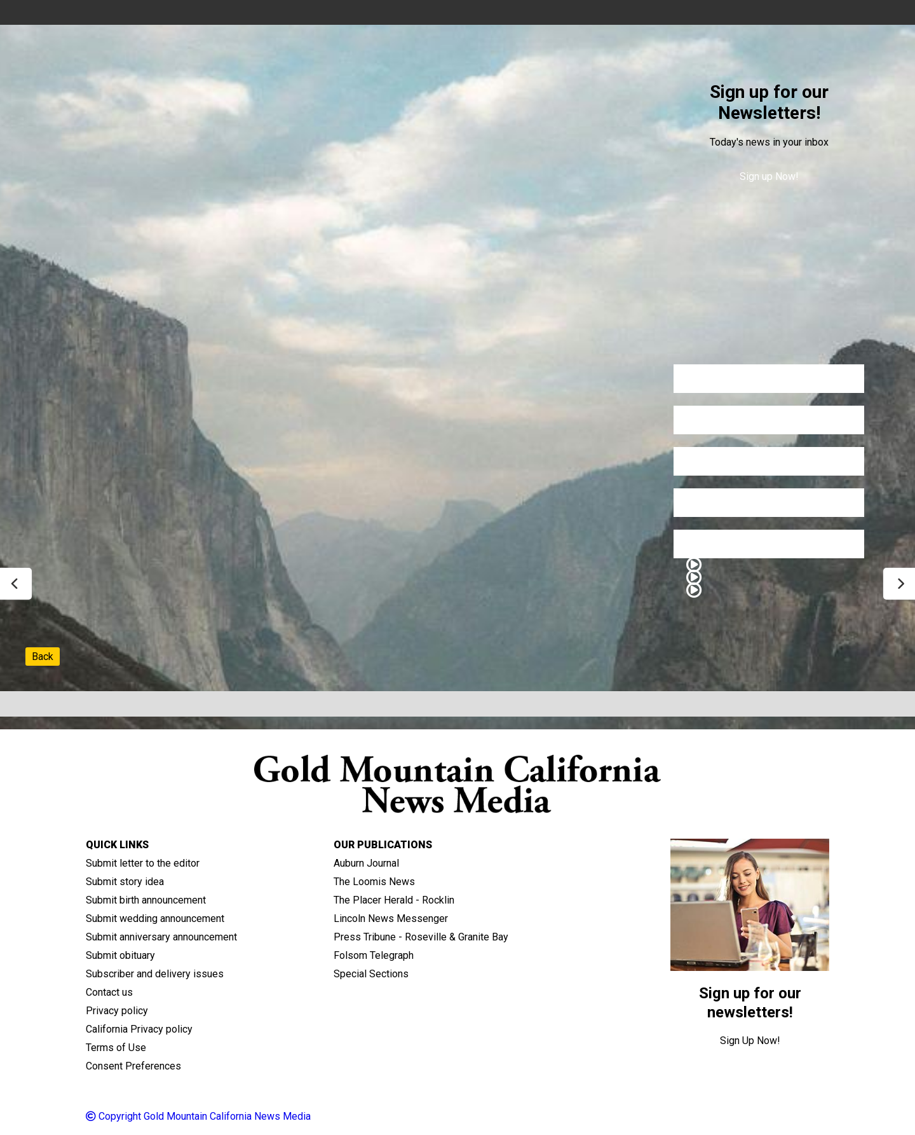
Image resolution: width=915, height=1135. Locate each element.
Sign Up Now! (750, 1041)
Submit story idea (125, 882)
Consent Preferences (133, 1066)
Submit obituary (120, 955)
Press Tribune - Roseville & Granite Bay (421, 937)
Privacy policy (117, 1011)
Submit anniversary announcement (161, 937)
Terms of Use (116, 1048)
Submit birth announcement (146, 900)
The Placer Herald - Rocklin (394, 900)
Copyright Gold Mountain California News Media (198, 1116)
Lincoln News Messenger (391, 918)
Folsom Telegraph (374, 955)
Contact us (109, 992)
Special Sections (371, 974)
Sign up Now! (769, 176)
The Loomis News (374, 882)
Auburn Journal (366, 863)
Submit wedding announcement (155, 918)
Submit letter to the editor (143, 863)
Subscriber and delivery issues (155, 974)
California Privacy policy (139, 1029)
